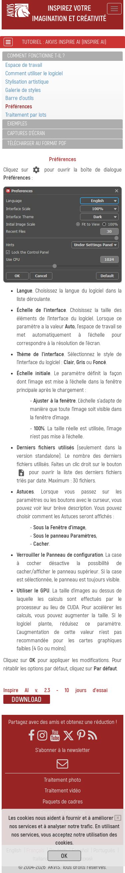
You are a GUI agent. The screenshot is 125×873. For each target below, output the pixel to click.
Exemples (17, 123)
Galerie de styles (23, 90)
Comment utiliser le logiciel (34, 73)
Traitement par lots (25, 114)
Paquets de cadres (63, 801)
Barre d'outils (19, 98)
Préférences (18, 106)
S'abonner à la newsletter (62, 758)
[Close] (117, 818)
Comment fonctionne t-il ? (36, 55)
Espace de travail (23, 65)
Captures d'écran (26, 133)
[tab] (62, 56)
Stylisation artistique (27, 81)
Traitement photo (62, 779)
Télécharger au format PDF (36, 143)
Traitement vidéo (63, 790)
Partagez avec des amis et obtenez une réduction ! (62, 722)
